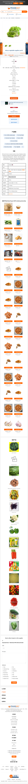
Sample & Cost (5, 678)
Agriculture (14, 93)
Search (24, 11)
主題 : (3, 645)
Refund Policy (14, 742)
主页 (3, 766)
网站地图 (11, 769)
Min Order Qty (5, 676)
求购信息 (11, 766)
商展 (12, 770)
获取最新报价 (23, 53)
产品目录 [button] (4, 691)
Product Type (5, 674)
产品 (15, 766)
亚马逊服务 (14, 737)
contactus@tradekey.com (14, 753)
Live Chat (19, 14)
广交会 (15, 770)
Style (13, 674)
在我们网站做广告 (23, 769)
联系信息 (4, 698)
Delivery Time (14, 676)
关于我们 (2, 769)
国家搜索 (22, 766)
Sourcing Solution (14, 724)
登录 (21, 3)
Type (13, 672)
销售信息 (4, 695)
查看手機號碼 (14, 122)
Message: (4, 651)
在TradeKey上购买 (14, 731)
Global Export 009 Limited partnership (16, 102)
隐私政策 (13, 779)
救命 (14, 744)
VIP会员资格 (14, 718)
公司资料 (4, 688)
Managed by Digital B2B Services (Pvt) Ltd (20, 781)
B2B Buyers (14, 745)
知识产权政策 (18, 779)
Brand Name (5, 672)
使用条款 (9, 779)
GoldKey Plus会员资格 (14, 719)
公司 (19, 766)
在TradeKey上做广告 (14, 732)
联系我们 (14, 756)
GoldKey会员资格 (14, 721)
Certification (14, 670)
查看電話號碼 (14, 119)
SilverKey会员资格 (14, 722)
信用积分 (4, 701)
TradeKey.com (10, 781)
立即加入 (15, 3)
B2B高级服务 (14, 716)
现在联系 (14, 98)
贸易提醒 (16, 767)
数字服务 (14, 735)
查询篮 (11, 767)
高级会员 (7, 769)
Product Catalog (15, 678)
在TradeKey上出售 (14, 729)
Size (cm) (4, 670)
